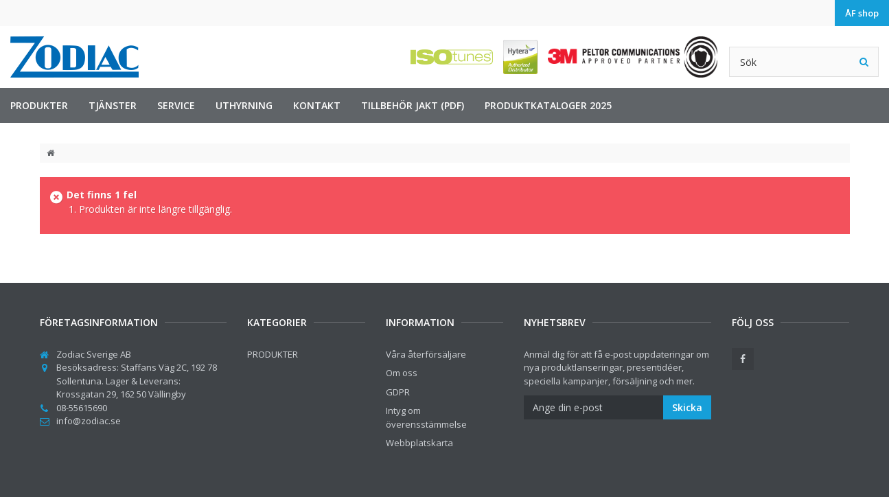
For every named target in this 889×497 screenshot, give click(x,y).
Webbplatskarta (419, 443)
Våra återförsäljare (426, 354)
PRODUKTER (39, 105)
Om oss (401, 373)
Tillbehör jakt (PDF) (412, 105)
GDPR (398, 392)
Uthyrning (244, 105)
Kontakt (316, 105)
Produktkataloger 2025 (548, 105)
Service (176, 105)
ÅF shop (862, 13)
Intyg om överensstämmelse (426, 417)
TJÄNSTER (113, 105)
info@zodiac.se (88, 421)
